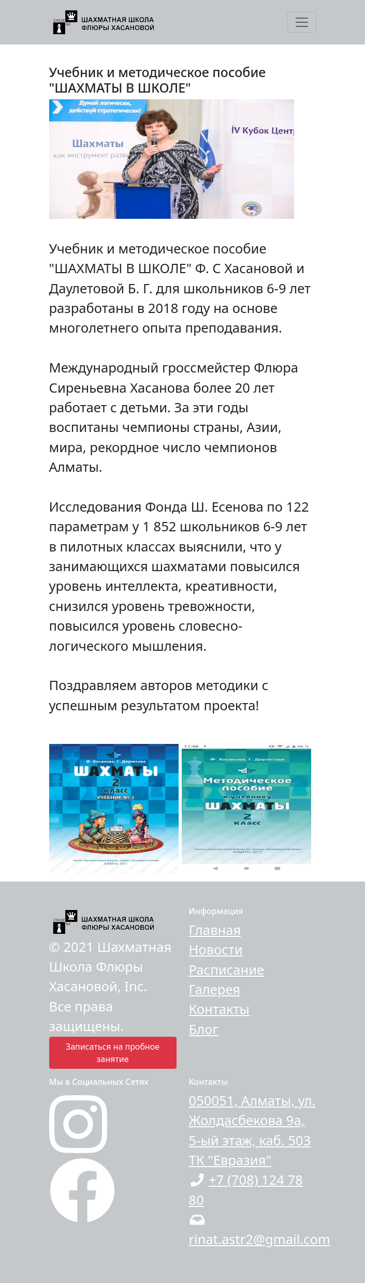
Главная (215, 930)
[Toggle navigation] (301, 22)
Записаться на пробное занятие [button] (112, 1053)
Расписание (227, 970)
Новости (216, 950)
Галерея (215, 989)
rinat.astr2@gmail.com (259, 1239)
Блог (203, 1029)
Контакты (219, 1009)
